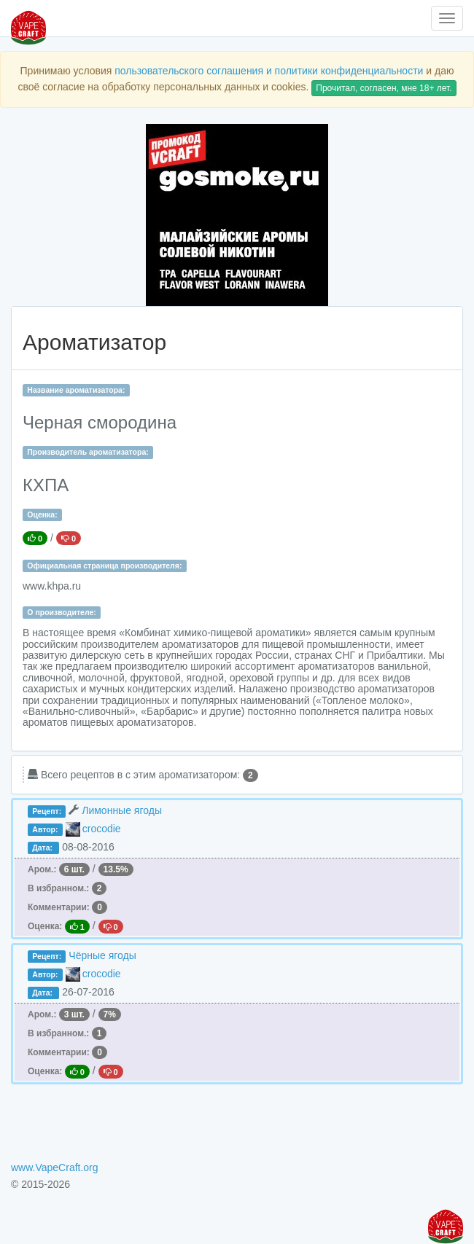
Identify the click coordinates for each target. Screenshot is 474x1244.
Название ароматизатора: (76, 390)
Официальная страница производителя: (104, 565)
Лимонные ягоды (122, 810)
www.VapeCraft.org (54, 1167)
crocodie (101, 828)
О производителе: (61, 612)
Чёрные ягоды (102, 955)
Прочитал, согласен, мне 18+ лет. (383, 88)
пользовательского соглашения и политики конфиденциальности (268, 71)
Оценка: (42, 514)
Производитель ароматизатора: (87, 451)
